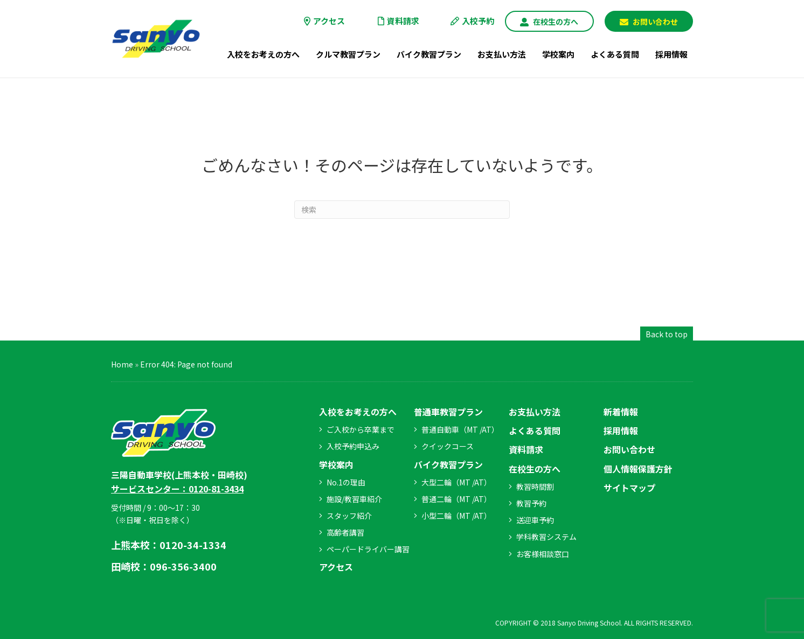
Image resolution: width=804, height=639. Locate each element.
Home (122, 364)
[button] (549, 21)
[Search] (402, 209)
